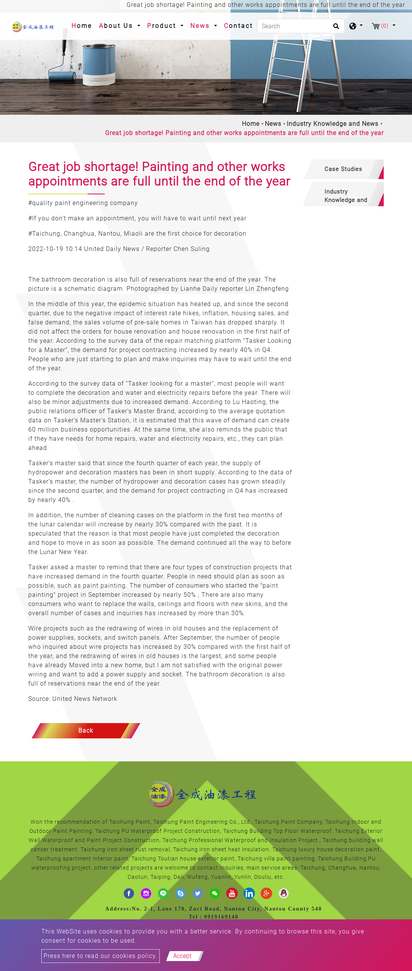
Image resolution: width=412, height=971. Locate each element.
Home (83, 25)
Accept (182, 956)
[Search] (301, 26)
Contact (238, 25)
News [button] (201, 25)
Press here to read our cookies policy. (100, 956)
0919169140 (221, 917)
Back (85, 730)
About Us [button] (117, 25)
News (273, 123)
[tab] (343, 169)
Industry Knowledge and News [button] (345, 197)
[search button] (335, 28)
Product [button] (163, 25)
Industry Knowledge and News (332, 123)
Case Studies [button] (343, 169)
